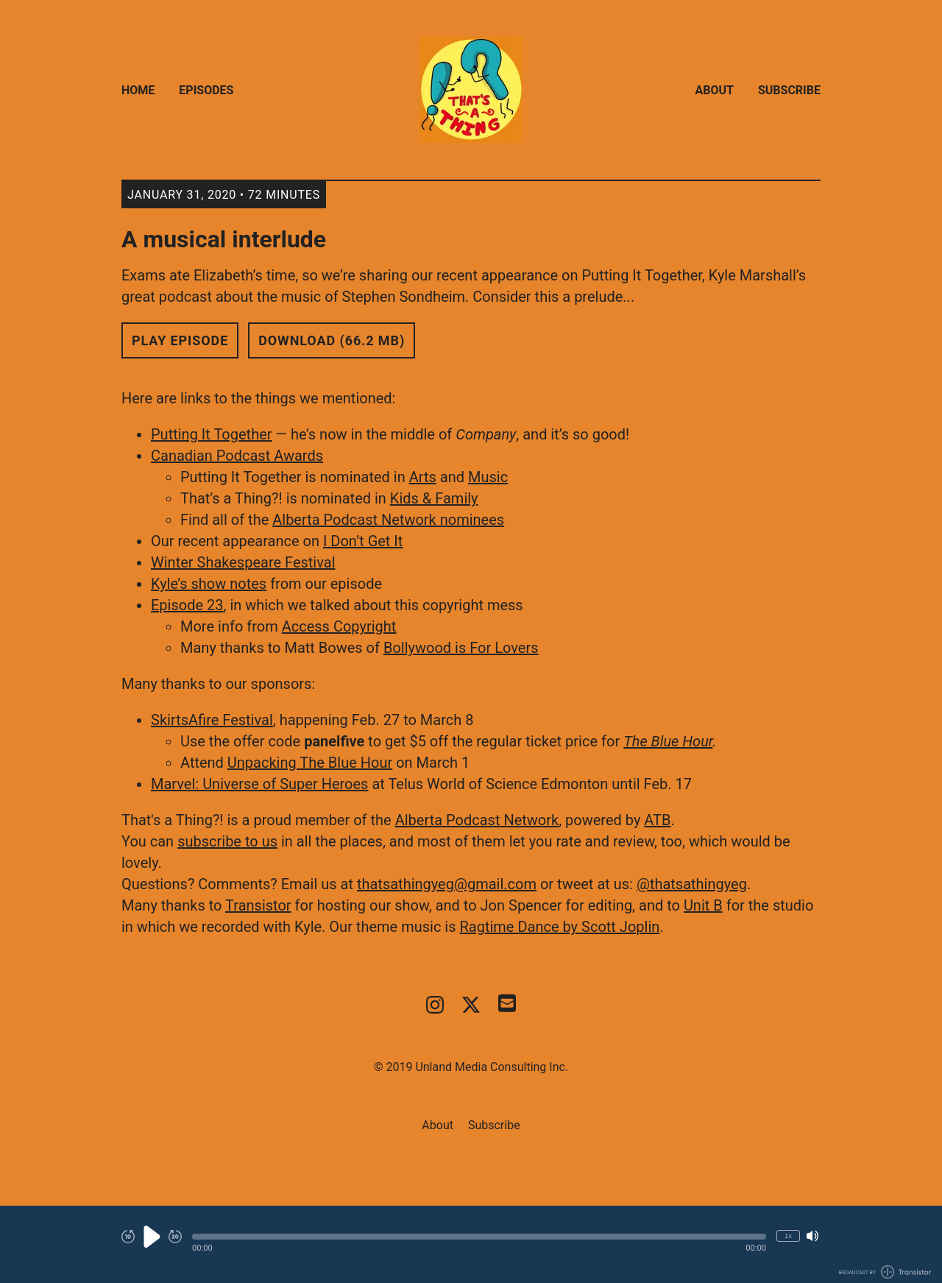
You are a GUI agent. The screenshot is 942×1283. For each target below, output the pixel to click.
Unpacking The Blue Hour (309, 762)
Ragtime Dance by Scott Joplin (559, 927)
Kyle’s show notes (208, 584)
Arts (422, 477)
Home (138, 90)
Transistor (258, 905)
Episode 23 (187, 605)
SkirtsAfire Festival (212, 720)
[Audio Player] (471, 1244)
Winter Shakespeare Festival (243, 562)
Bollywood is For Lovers (461, 648)
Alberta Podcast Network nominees (388, 520)
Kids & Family (434, 498)
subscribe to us (227, 841)
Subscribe (789, 90)
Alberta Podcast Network (477, 820)
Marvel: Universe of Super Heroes (259, 784)
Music (488, 477)
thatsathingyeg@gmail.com (446, 884)
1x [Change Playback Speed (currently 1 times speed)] (788, 1235)
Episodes (206, 90)
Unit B (703, 905)
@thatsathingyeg (692, 884)
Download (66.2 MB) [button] (331, 340)
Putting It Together (211, 434)
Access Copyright (339, 626)
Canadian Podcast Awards (237, 455)
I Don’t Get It (363, 541)
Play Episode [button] (180, 340)
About (714, 90)
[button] (479, 1237)
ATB (657, 820)
